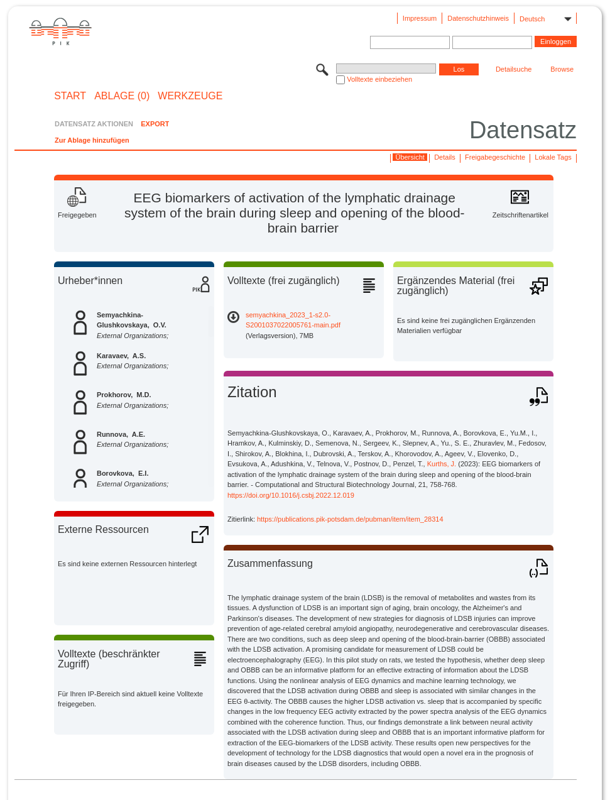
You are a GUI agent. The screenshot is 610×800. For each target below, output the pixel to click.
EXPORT (155, 124)
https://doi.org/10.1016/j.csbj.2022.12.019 (290, 495)
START (70, 96)
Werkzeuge (190, 96)
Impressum (420, 18)
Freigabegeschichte (495, 157)
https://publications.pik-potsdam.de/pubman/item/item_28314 (350, 519)
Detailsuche (513, 69)
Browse (562, 69)
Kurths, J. (441, 464)
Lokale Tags (553, 157)
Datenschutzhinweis (478, 18)
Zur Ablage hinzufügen (92, 140)
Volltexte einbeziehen (379, 79)
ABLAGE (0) (122, 96)
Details (444, 157)
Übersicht (409, 157)
